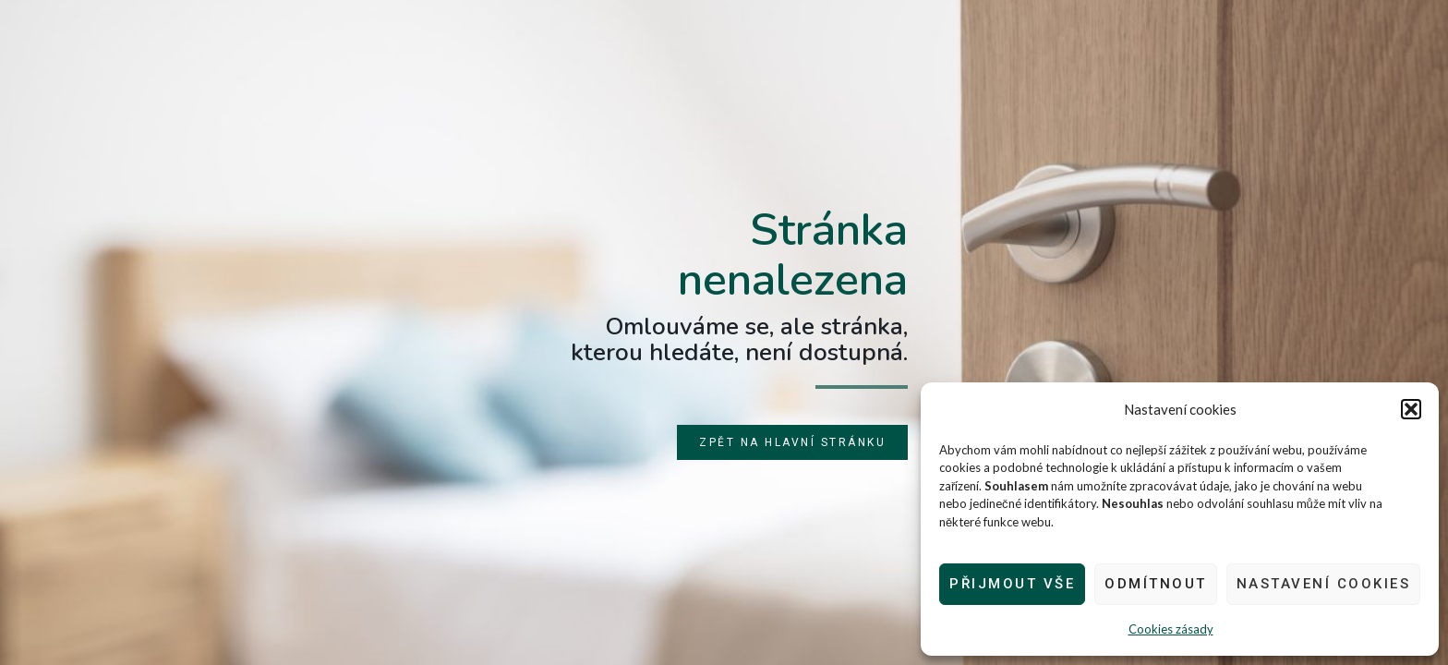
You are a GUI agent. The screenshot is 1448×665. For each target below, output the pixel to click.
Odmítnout (1155, 583)
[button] (1411, 409)
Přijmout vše (1012, 583)
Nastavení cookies (1324, 583)
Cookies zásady (1170, 629)
